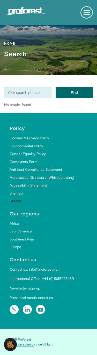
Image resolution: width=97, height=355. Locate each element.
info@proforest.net (43, 269)
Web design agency (19, 344)
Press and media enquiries (31, 298)
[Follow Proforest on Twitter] (14, 309)
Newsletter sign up (25, 288)
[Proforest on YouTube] (40, 309)
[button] (10, 344)
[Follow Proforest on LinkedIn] (27, 309)
